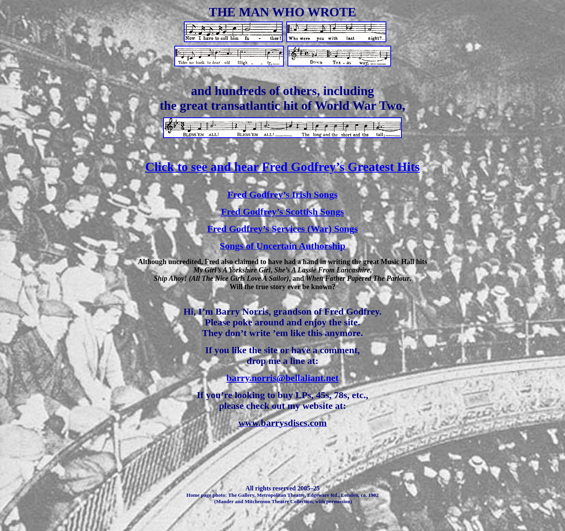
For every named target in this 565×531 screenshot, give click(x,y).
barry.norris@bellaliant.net (282, 378)
